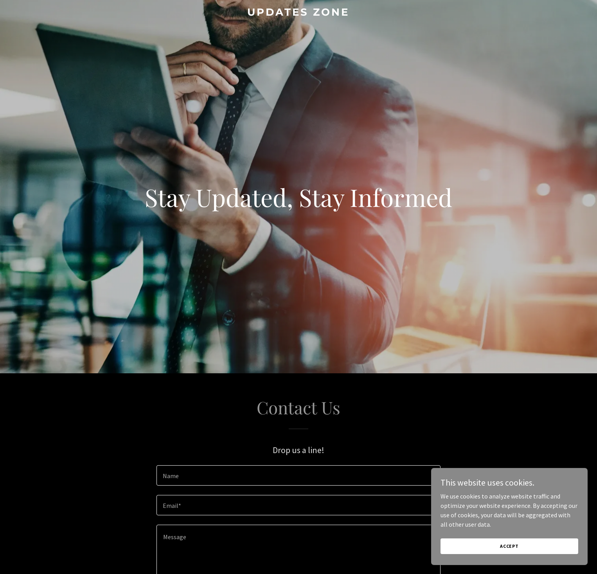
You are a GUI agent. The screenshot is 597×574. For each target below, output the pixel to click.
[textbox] (298, 475)
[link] (298, 13)
